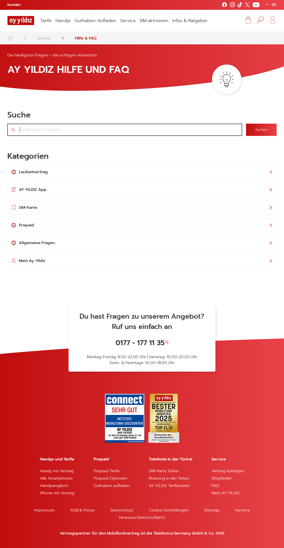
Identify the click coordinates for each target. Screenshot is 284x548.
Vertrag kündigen (228, 471)
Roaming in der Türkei (169, 478)
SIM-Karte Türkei (164, 471)
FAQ (215, 486)
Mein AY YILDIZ (226, 493)
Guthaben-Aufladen (95, 20)
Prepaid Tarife (106, 471)
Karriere (242, 510)
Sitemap (212, 510)
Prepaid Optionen (110, 478)
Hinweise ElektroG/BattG (142, 518)
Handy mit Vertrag (57, 471)
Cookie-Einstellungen (169, 510)
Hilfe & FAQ (85, 38)
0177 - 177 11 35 (140, 343)
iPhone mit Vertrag (57, 493)
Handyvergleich (54, 486)
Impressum (44, 510)
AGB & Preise (82, 510)
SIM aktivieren (154, 20)
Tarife (46, 20)
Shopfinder (222, 478)
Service (128, 20)
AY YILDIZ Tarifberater (169, 486)
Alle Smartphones (56, 478)
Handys (63, 20)
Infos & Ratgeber (190, 20)
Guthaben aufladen (111, 486)
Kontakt (14, 4)
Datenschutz (121, 510)
